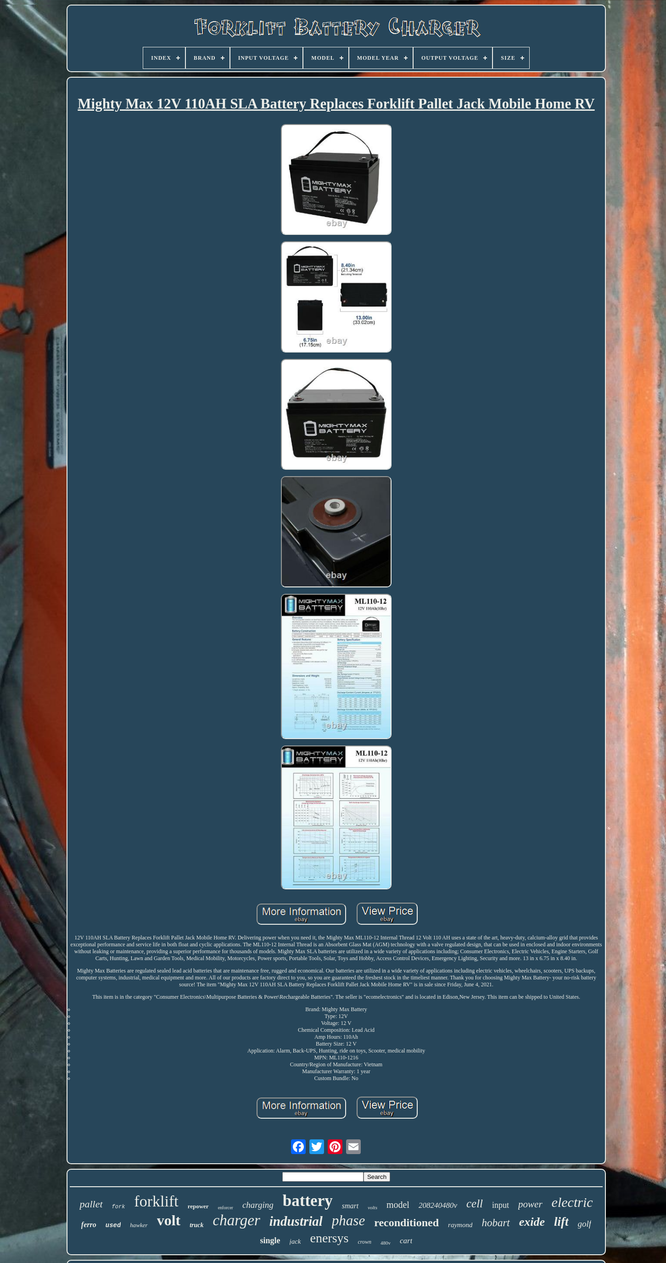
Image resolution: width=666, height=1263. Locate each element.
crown (365, 1242)
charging (258, 1205)
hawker (138, 1225)
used (113, 1225)
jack (295, 1241)
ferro (88, 1225)
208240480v (438, 1205)
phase (348, 1220)
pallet (90, 1204)
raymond (460, 1225)
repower (198, 1206)
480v (386, 1243)
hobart (495, 1223)
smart (350, 1206)
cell (474, 1203)
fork (118, 1207)
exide (532, 1222)
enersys (329, 1238)
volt (169, 1220)
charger (236, 1220)
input (500, 1205)
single (270, 1240)
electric (572, 1202)
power (530, 1204)
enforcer (225, 1207)
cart (406, 1240)
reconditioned (406, 1223)
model (397, 1205)
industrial (296, 1221)
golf (585, 1224)
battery (308, 1201)
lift (561, 1222)
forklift (156, 1201)
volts (372, 1207)
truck (196, 1225)
